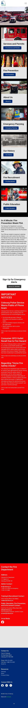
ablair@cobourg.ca (6, 610)
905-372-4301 (9, 660)
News (2, 673)
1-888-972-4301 (10, 662)
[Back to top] (14, 703)
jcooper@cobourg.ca (7, 613)
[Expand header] (26, 3)
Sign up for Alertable (14, 286)
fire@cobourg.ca (6, 586)
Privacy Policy (5, 675)
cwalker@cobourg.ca (7, 600)
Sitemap (3, 671)
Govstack (8, 696)
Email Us (3, 664)
